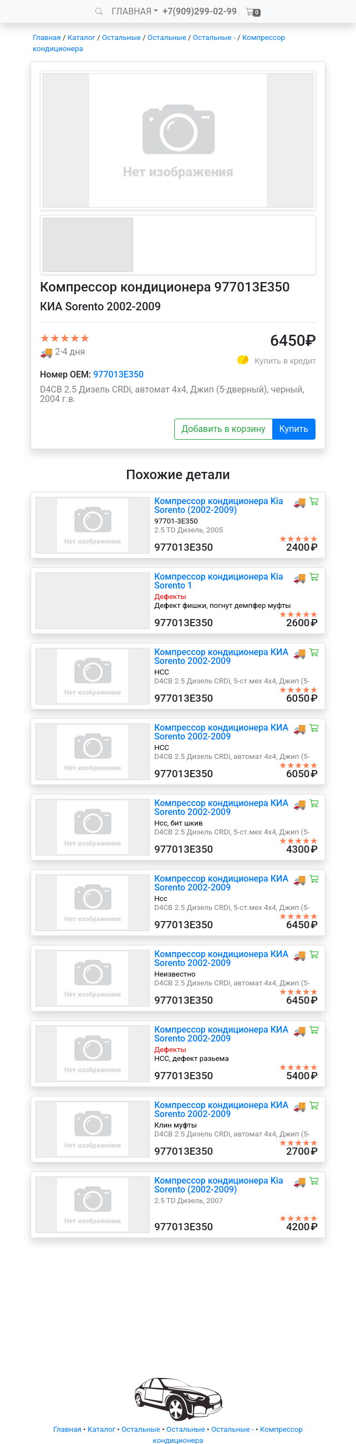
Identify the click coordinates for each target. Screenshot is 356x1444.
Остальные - (215, 37)
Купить (293, 429)
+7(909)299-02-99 (199, 11)
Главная (47, 37)
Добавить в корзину (223, 429)
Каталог (81, 37)
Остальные (121, 37)
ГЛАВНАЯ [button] (131, 11)
